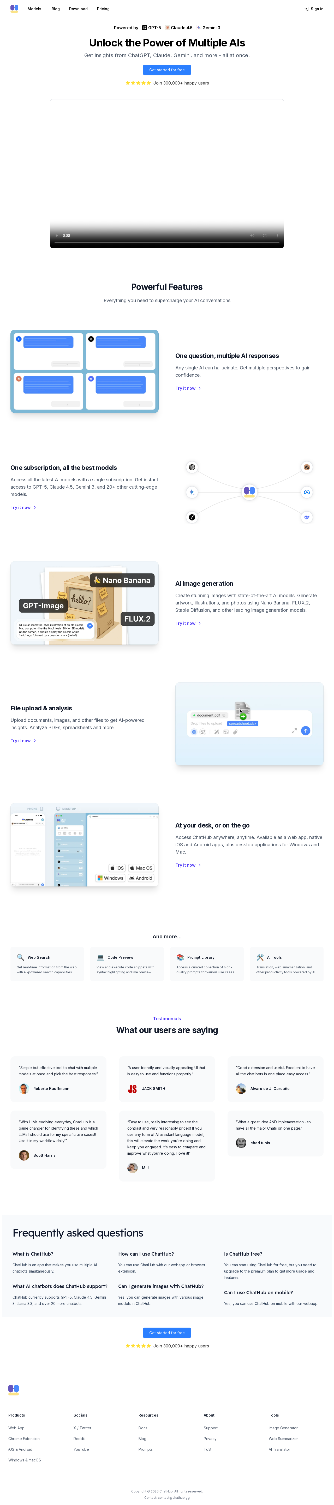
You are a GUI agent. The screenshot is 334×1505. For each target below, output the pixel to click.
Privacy (210, 1438)
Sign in (314, 8)
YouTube (81, 1449)
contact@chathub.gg (174, 1498)
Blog (56, 9)
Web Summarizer (283, 1438)
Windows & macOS (24, 1460)
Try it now (188, 388)
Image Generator (283, 1428)
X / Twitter (82, 1428)
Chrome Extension (24, 1438)
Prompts (146, 1449)
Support (211, 1428)
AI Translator (279, 1449)
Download (78, 9)
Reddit (79, 1438)
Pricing (103, 9)
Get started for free (167, 70)
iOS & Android (20, 1449)
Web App (16, 1428)
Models (34, 9)
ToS (207, 1449)
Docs (143, 1428)
